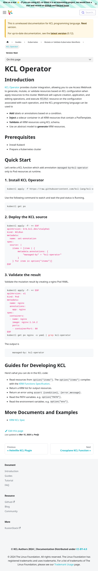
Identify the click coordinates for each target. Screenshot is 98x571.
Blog (7, 506)
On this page (14, 59)
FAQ (7, 485)
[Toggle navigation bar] (4, 12)
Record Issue (62, 5)
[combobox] (88, 12)
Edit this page (14, 430)
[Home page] (7, 42)
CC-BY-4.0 (81, 549)
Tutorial (9, 480)
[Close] (96, 4)
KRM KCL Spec (17, 420)
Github (48, 5)
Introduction (11, 471)
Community (11, 511)
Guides (8, 475)
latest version (59, 33)
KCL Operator (12, 87)
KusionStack (13, 528)
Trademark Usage (64, 564)
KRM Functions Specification (34, 383)
